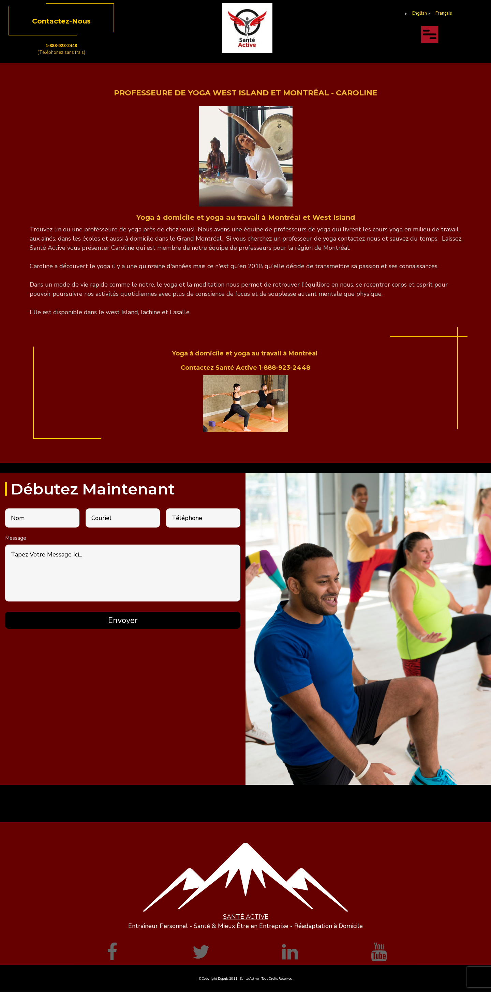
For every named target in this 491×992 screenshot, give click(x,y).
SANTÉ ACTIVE (245, 917)
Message (15, 538)
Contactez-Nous (61, 21)
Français (443, 13)
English (419, 13)
